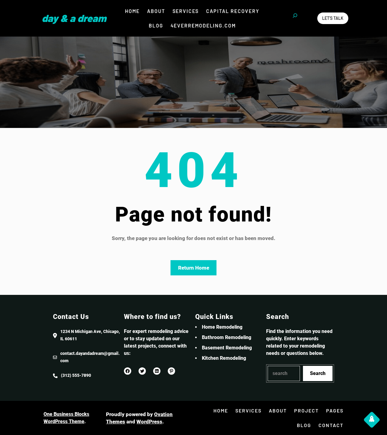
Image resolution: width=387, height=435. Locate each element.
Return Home (193, 268)
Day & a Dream (74, 18)
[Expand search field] (295, 18)
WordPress (149, 422)
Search (317, 373)
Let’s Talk (332, 18)
